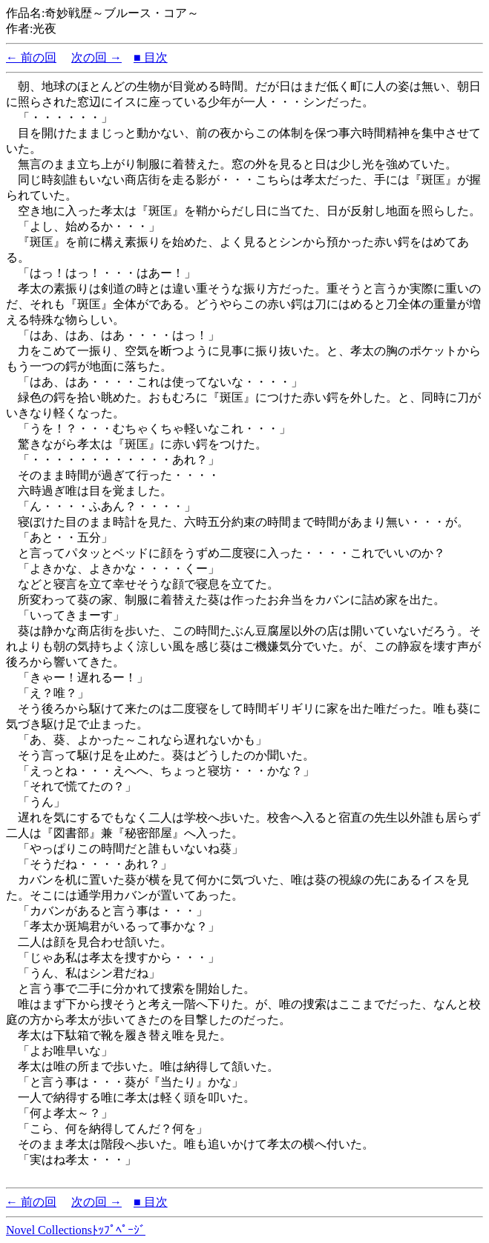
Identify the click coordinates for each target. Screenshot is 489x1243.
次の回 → (96, 57)
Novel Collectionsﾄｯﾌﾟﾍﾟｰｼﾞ (75, 1230)
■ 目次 (151, 57)
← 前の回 (31, 57)
